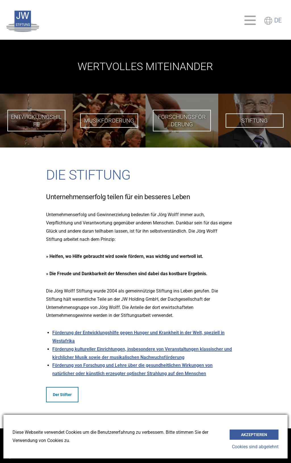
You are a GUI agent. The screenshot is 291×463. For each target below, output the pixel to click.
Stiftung (254, 120)
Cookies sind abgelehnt (255, 446)
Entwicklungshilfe (36, 120)
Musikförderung (109, 120)
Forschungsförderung (182, 120)
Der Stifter (62, 394)
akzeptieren (254, 434)
